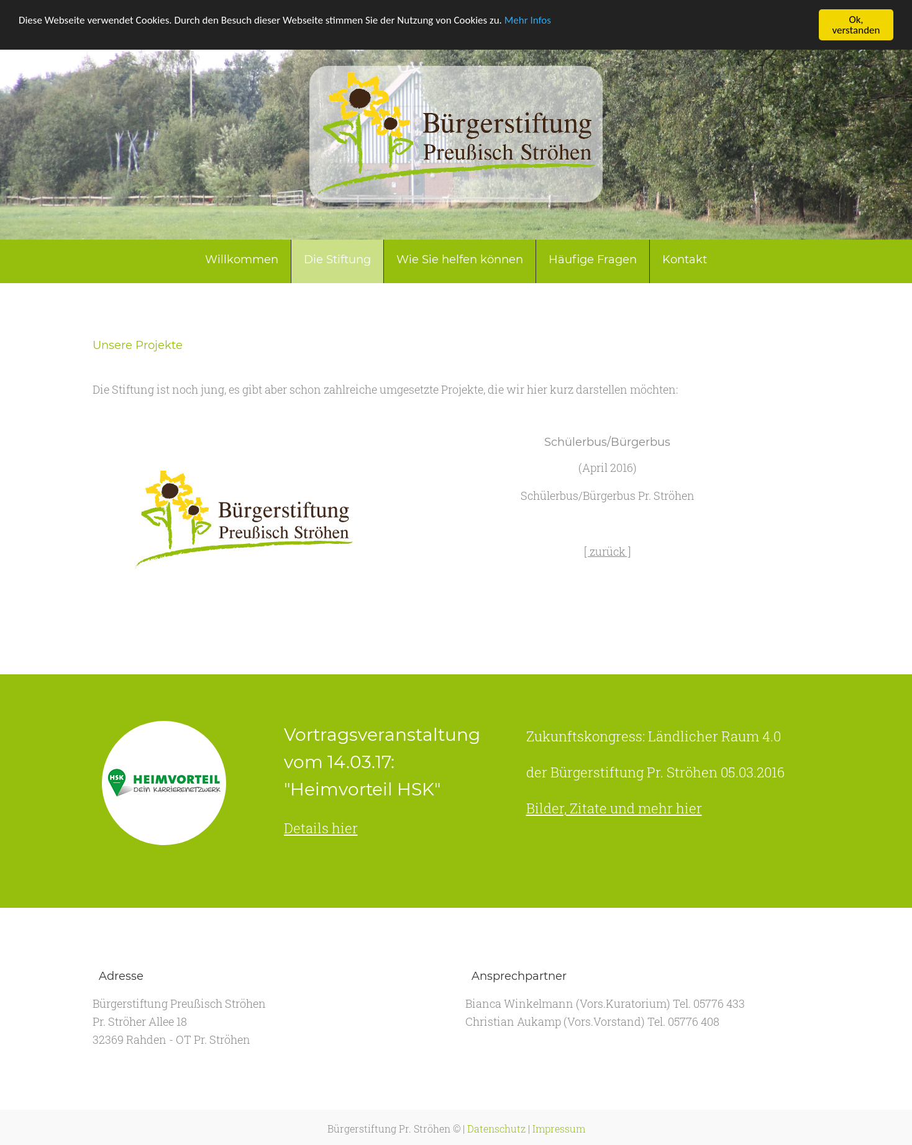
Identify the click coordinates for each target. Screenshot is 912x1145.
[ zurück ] (607, 551)
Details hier (321, 828)
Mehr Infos (527, 19)
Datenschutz (496, 1128)
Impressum (558, 1128)
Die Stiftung (337, 259)
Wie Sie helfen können (459, 259)
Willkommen (241, 259)
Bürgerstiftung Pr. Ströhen (388, 1128)
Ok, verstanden (856, 25)
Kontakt (684, 259)
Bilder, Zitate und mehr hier (614, 808)
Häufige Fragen (593, 259)
